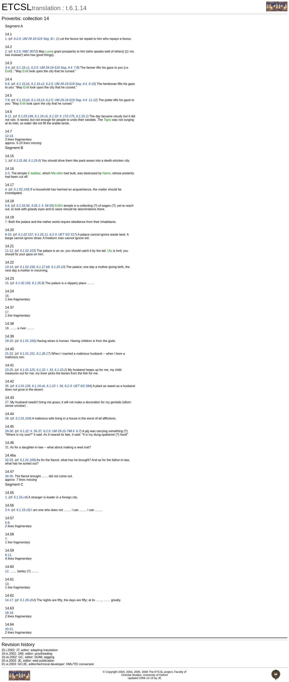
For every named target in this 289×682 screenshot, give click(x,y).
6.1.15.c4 (20, 497)
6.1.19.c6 (38, 386)
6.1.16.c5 (41, 116)
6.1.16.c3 (37, 100)
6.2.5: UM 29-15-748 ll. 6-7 (61, 431)
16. (7, 295)
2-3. (8, 173)
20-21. (9, 629)
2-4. (8, 510)
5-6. (8, 83)
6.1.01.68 (20, 160)
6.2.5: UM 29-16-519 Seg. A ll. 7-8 (54, 67)
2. (6, 51)
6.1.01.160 (27, 341)
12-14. (9, 136)
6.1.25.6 (34, 160)
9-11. (8, 116)
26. (7, 386)
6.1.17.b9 (43, 267)
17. (7, 312)
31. (7, 447)
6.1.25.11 (41, 234)
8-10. (8, 234)
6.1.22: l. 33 (45, 369)
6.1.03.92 (23, 205)
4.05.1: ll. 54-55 (42, 205)
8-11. (8, 555)
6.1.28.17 (43, 353)
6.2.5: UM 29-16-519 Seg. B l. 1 (36, 38)
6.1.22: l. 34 (55, 386)
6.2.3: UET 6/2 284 (78, 386)
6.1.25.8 (37, 283)
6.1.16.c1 (23, 67)
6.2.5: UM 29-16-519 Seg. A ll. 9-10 (70, 83)
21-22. (9, 353)
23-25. (9, 369)
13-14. (9, 267)
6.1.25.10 (57, 267)
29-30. (9, 431)
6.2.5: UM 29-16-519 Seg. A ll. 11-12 (71, 100)
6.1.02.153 (27, 250)
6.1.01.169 (27, 460)
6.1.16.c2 (37, 83)
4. (6, 189)
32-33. (9, 460)
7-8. (8, 100)
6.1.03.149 (25, 116)
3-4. (8, 67)
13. (7, 584)
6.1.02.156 (22, 283)
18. (7, 328)
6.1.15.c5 (23, 510)
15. (7, 283)
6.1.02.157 (25, 234)
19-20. (9, 341)
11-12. (9, 250)
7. (6, 221)
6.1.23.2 (60, 369)
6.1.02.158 (27, 267)
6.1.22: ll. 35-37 (31, 431)
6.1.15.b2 (23, 100)
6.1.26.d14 (27, 600)
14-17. (9, 600)
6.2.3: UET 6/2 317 (63, 234)
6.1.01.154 (22, 418)
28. (7, 418)
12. (7, 571)
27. (7, 402)
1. (6, 38)
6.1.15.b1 (23, 83)
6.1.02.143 (21, 189)
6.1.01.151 (27, 353)
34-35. (9, 476)
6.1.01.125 (27, 369)
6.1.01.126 (22, 386)
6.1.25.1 (81, 116)
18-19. (9, 612)
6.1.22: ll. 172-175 (61, 116)
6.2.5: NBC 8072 (25, 51)
